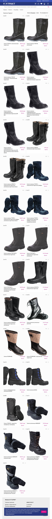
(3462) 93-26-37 (45, 0)
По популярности (44, 12)
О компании (29, 504)
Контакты (39, 0)
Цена (37, 12)
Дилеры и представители (10, 504)
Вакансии (29, 506)
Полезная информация (10, 506)
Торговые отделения (9, 502)
